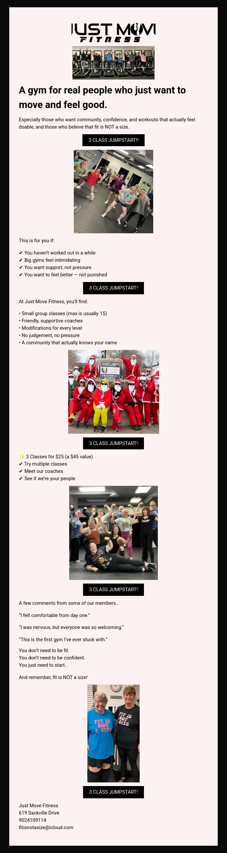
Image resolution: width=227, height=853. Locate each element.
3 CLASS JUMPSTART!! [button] (114, 140)
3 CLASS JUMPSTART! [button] (113, 288)
